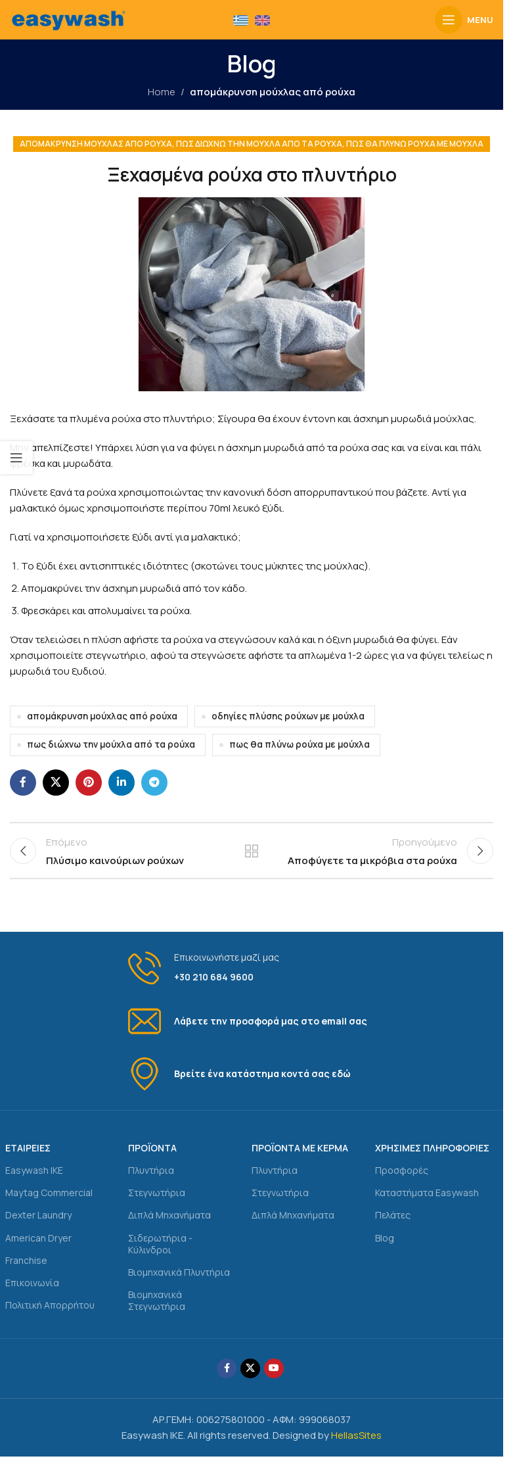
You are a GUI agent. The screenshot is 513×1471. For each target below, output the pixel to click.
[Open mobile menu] (464, 20)
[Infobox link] (251, 979)
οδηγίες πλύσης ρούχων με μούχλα (288, 716)
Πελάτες (393, 1226)
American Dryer (38, 1248)
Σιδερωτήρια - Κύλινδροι (160, 1254)
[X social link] (56, 782)
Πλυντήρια (151, 1181)
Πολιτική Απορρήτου (50, 1316)
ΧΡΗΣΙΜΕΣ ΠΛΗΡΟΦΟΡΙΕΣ (432, 1159)
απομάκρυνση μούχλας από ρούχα (272, 92)
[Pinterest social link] (89, 782)
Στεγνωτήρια (156, 1203)
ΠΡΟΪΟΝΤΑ (152, 1159)
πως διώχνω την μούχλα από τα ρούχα (259, 143)
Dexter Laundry (38, 1226)
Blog (384, 1248)
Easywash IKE (34, 1181)
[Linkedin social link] (121, 782)
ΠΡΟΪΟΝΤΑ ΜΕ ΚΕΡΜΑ (300, 1159)
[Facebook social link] (23, 782)
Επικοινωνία (32, 1294)
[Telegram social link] (154, 782)
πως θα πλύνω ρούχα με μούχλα (414, 143)
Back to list (251, 856)
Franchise (26, 1271)
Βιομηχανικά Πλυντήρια (179, 1283)
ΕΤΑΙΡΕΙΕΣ (28, 1159)
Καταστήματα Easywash (427, 1203)
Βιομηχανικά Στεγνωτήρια (156, 1311)
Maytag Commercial (49, 1203)
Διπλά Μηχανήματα (169, 1226)
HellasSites (356, 1446)
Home (161, 92)
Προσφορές (401, 1181)
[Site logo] (68, 19)
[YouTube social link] (274, 1379)
